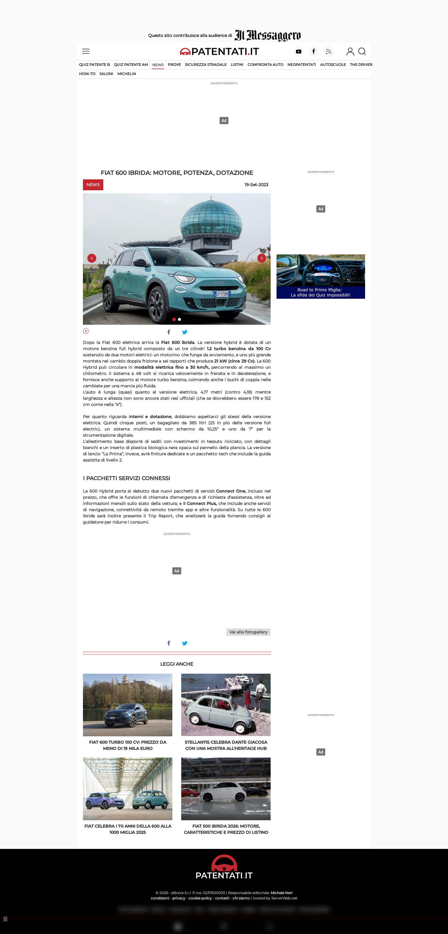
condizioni (160, 898)
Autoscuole (333, 64)
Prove (174, 64)
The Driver (361, 64)
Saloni (106, 74)
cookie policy (200, 898)
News (157, 65)
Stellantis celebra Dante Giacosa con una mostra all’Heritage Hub (226, 745)
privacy (178, 898)
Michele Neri (281, 893)
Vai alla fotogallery (248, 632)
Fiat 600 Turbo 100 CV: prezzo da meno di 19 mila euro (127, 745)
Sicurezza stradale (206, 64)
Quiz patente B (94, 64)
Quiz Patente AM (131, 64)
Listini (237, 64)
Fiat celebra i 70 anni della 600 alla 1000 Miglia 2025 (127, 829)
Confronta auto (265, 64)
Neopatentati (301, 64)
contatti (222, 898)
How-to (87, 74)
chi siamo (241, 898)
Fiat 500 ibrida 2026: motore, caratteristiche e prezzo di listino (226, 829)
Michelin (126, 74)
